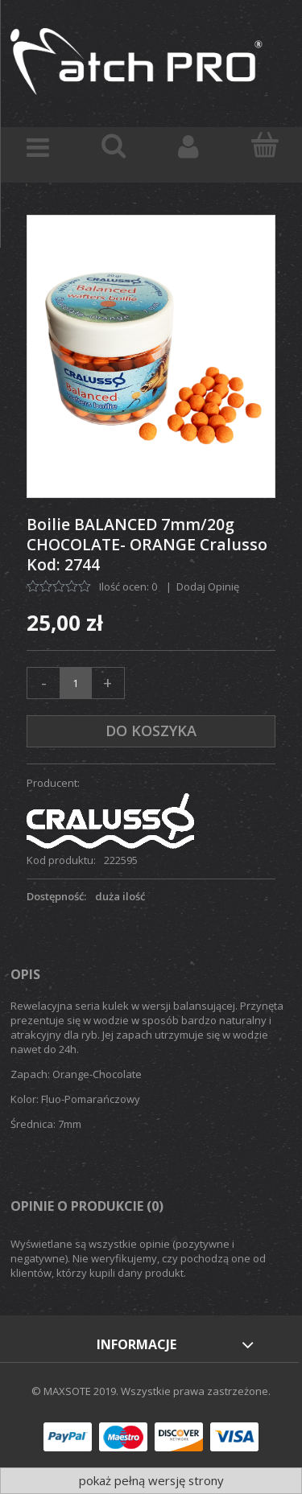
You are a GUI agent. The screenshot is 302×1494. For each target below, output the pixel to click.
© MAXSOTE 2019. (76, 1391)
